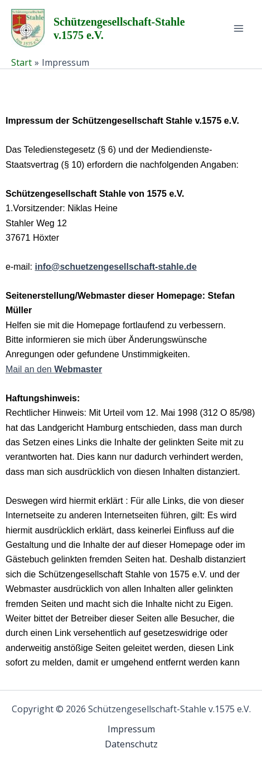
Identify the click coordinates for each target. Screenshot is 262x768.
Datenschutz (131, 744)
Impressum (131, 729)
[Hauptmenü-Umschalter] (238, 28)
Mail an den (54, 369)
